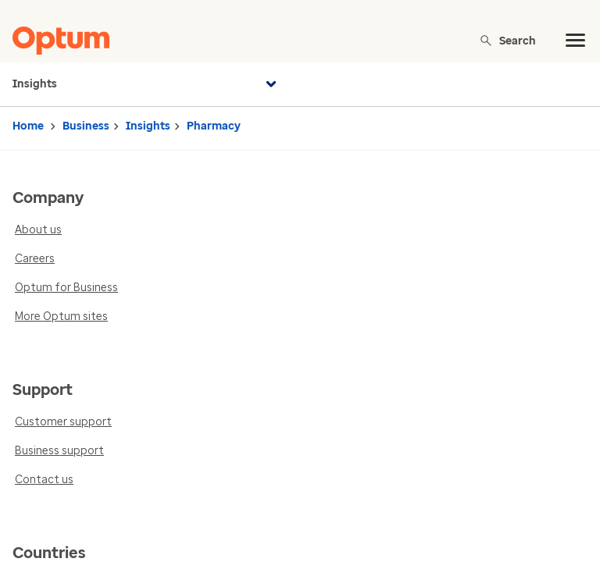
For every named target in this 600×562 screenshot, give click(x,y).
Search (507, 40)
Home (28, 126)
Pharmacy (214, 126)
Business (85, 126)
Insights (146, 84)
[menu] (576, 40)
